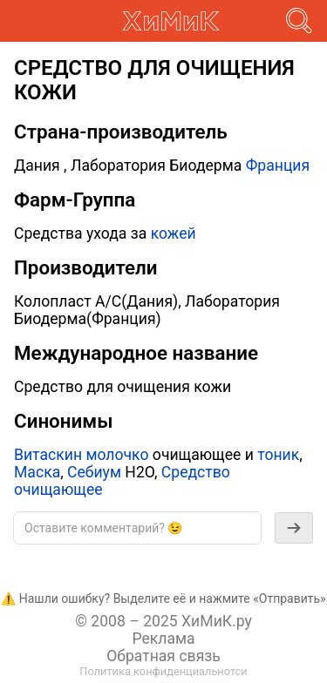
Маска (37, 472)
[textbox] (137, 528)
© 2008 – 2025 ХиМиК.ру (163, 621)
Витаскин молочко (81, 454)
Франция (278, 165)
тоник (278, 454)
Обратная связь (163, 656)
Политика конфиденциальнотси (163, 671)
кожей (173, 233)
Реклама (163, 638)
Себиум (94, 472)
